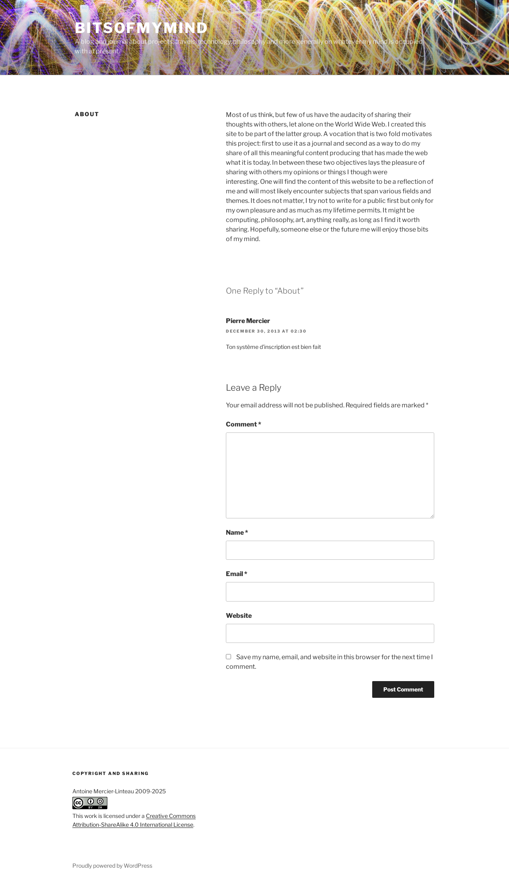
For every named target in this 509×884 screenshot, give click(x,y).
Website (239, 615)
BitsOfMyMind (141, 28)
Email (236, 574)
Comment (243, 424)
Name (237, 532)
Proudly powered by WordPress (112, 865)
